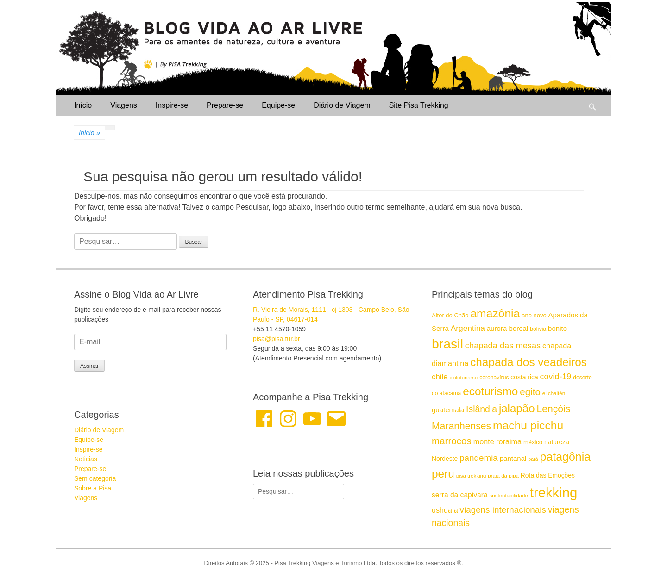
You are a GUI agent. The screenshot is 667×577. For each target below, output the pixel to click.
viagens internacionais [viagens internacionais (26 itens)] (503, 510)
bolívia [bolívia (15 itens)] (538, 329)
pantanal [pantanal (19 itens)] (513, 458)
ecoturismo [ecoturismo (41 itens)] (490, 391)
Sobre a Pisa (92, 488)
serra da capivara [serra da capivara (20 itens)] (460, 495)
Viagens (123, 105)
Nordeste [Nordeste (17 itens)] (445, 458)
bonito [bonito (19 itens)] (557, 328)
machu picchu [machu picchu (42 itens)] (528, 425)
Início (83, 105)
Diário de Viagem (342, 105)
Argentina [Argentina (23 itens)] (468, 328)
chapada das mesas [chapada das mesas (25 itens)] (503, 345)
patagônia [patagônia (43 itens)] (565, 456)
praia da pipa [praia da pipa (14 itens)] (503, 475)
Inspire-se (172, 105)
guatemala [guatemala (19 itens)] (448, 410)
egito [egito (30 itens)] (530, 391)
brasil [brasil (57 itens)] (447, 343)
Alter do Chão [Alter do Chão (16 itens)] (450, 315)
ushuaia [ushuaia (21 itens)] (445, 510)
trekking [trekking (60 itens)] (554, 492)
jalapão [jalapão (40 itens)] (517, 408)
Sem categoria (95, 478)
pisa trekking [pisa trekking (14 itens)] (471, 475)
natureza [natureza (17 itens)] (556, 442)
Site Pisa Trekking (418, 105)
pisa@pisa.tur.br (276, 338)
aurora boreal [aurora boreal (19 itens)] (507, 328)
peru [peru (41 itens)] (443, 473)
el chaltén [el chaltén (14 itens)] (553, 393)
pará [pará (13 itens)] (533, 459)
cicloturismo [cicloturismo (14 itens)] (463, 377)
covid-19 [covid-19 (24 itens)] (556, 376)
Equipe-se (278, 105)
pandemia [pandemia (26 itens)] (478, 458)
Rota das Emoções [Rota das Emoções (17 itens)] (548, 475)
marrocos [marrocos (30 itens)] (452, 440)
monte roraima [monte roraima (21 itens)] (497, 441)
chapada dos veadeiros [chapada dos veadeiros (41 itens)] (528, 362)
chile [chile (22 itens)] (440, 376)
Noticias (85, 459)
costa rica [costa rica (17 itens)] (524, 377)
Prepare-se (225, 105)
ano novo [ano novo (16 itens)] (534, 315)
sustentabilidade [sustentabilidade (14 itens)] (509, 495)
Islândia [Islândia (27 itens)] (481, 409)
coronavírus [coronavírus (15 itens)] (494, 377)
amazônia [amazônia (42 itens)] (495, 313)
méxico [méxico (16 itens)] (532, 442)
